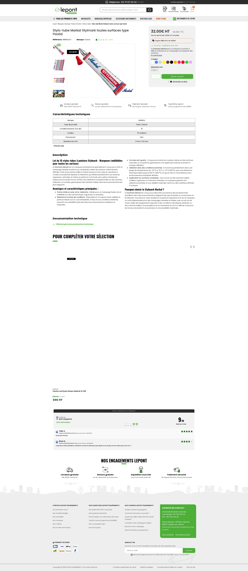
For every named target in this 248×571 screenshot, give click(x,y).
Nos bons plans (95, 527)
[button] (59, 96)
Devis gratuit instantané (98, 513)
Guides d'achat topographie (136, 510)
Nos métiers (57, 524)
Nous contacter (168, 535)
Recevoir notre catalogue (134, 526)
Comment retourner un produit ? (137, 513)
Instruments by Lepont (184, 18)
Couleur (154, 59)
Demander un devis (182, 535)
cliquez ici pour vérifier (181, 555)
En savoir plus (156, 55)
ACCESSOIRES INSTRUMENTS (126, 18)
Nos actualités (58, 517)
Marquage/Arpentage (103, 18)
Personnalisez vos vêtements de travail (103, 517)
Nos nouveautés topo (97, 524)
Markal (87, 39)
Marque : (80, 39)
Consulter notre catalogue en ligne (138, 523)
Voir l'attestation (63, 422)
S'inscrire (189, 551)
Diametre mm (157, 67)
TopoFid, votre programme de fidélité (103, 520)
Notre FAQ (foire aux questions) (136, 530)
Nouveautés (86, 18)
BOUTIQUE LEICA (146, 18)
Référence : (58, 39)
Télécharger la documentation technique (73, 224)
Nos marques (58, 520)
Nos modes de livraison (62, 527)
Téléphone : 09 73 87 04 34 (123, 2)
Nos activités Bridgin (60, 513)
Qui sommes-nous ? (60, 510)
